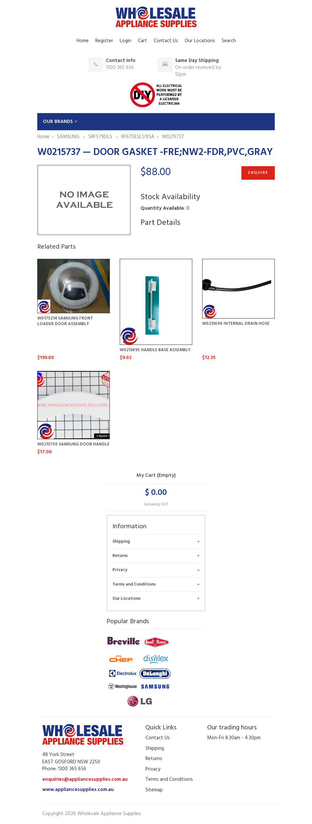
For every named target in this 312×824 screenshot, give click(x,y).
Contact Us (166, 41)
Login (125, 41)
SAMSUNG (69, 137)
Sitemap (154, 790)
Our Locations (200, 41)
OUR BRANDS (60, 122)
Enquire (258, 172)
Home (83, 41)
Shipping (121, 541)
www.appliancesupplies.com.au (78, 790)
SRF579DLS (100, 137)
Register (104, 41)
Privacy (119, 569)
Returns (120, 555)
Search (229, 41)
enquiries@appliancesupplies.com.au (85, 779)
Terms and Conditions (134, 584)
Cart (142, 41)
